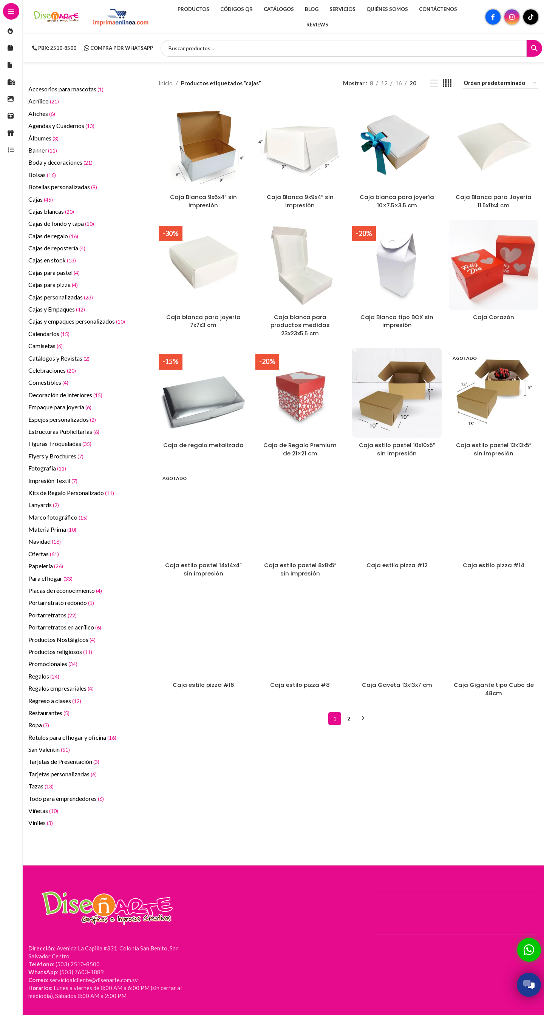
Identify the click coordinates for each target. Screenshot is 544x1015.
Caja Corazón (493, 316)
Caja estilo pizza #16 (203, 682)
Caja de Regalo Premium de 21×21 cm (300, 447)
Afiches (41, 113)
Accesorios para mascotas (66, 89)
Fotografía (47, 468)
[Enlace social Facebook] (493, 17)
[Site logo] (56, 16)
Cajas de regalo (53, 235)
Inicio (166, 83)
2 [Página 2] (348, 715)
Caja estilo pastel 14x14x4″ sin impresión (203, 567)
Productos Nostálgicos (62, 639)
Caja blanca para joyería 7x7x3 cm (203, 320)
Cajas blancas (51, 211)
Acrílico (43, 101)
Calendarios (49, 333)
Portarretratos (52, 615)
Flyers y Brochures (55, 456)
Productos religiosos (60, 651)
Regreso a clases (54, 700)
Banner (42, 150)
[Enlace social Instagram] (511, 17)
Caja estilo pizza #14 (494, 563)
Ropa (38, 724)
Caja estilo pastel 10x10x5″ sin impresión (397, 447)
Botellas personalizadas (62, 186)
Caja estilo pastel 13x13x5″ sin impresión (494, 447)
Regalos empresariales (61, 688)
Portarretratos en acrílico (64, 627)
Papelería (45, 565)
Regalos (43, 676)
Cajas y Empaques (56, 309)
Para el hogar (50, 578)
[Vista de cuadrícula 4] (447, 83)
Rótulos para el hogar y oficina (72, 737)
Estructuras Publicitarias (63, 431)
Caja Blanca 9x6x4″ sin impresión (203, 200)
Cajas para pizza (53, 284)
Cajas (40, 199)
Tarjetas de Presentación (63, 761)
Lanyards (43, 504)
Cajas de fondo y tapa (61, 223)
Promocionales (52, 663)
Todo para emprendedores (66, 798)
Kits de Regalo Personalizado (71, 492)
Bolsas (42, 174)
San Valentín (49, 749)
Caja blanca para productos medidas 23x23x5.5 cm (300, 324)
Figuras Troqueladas (59, 443)
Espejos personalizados (62, 419)
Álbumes (43, 138)
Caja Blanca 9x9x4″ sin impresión (300, 200)
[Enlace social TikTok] (530, 17)
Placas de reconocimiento (65, 590)
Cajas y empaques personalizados (76, 321)
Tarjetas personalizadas (62, 773)
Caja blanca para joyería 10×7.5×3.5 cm (397, 200)
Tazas (41, 786)
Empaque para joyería (59, 406)
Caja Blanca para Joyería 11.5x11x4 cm (494, 200)
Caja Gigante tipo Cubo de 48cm (494, 686)
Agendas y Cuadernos (61, 125)
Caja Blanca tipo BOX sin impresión (396, 320)
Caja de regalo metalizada (203, 443)
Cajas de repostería (56, 247)
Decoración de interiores (65, 394)
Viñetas (43, 810)
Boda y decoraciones (60, 162)
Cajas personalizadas (60, 297)
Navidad (44, 541)
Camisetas (45, 345)
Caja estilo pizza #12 (397, 563)
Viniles (40, 822)
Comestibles (48, 382)
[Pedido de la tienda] (500, 83)
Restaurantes (49, 712)
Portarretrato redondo (61, 602)
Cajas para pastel (54, 272)
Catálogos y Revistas (59, 358)
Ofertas (43, 553)
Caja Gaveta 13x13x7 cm (397, 682)
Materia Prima (52, 529)
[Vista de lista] (434, 83)
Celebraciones (52, 370)
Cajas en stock (52, 260)
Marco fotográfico (58, 517)
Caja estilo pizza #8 (300, 682)
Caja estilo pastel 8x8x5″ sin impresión (300, 567)
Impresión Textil (52, 480)
